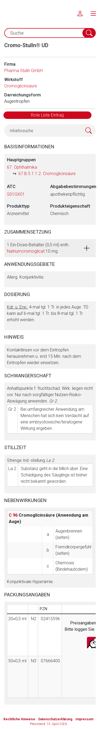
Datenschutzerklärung (55, 719)
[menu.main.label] (93, 13)
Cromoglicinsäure (20, 85)
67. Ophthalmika (22, 167)
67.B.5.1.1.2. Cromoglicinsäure (47, 173)
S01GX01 (16, 194)
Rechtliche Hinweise (19, 719)
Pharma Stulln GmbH (23, 70)
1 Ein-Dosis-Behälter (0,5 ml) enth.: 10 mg (38, 248)
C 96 (13, 515)
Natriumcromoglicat (26, 251)
